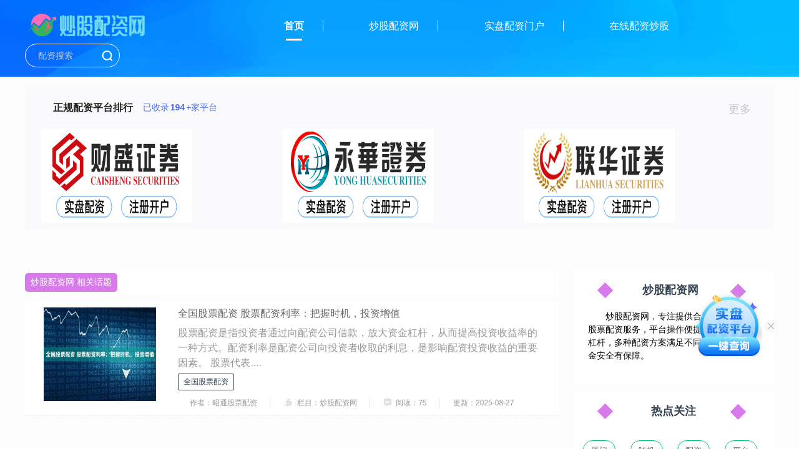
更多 (745, 109)
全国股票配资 (206, 381)
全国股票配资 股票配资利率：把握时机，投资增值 (289, 313)
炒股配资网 (394, 26)
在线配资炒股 (639, 26)
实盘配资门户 (514, 26)
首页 (294, 26)
